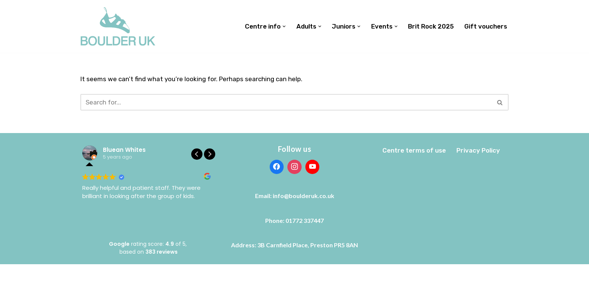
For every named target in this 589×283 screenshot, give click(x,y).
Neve (87, 272)
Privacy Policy (478, 150)
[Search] (286, 102)
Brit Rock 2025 (431, 26)
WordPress (152, 272)
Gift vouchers (485, 26)
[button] (284, 26)
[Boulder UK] (118, 26)
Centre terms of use (414, 150)
